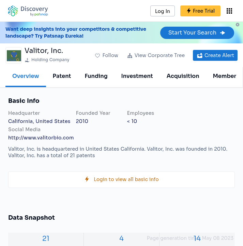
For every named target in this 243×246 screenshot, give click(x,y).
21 (45, 238)
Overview (25, 76)
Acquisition (183, 76)
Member (225, 76)
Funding (96, 76)
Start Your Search (197, 32)
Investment (137, 76)
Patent (62, 76)
